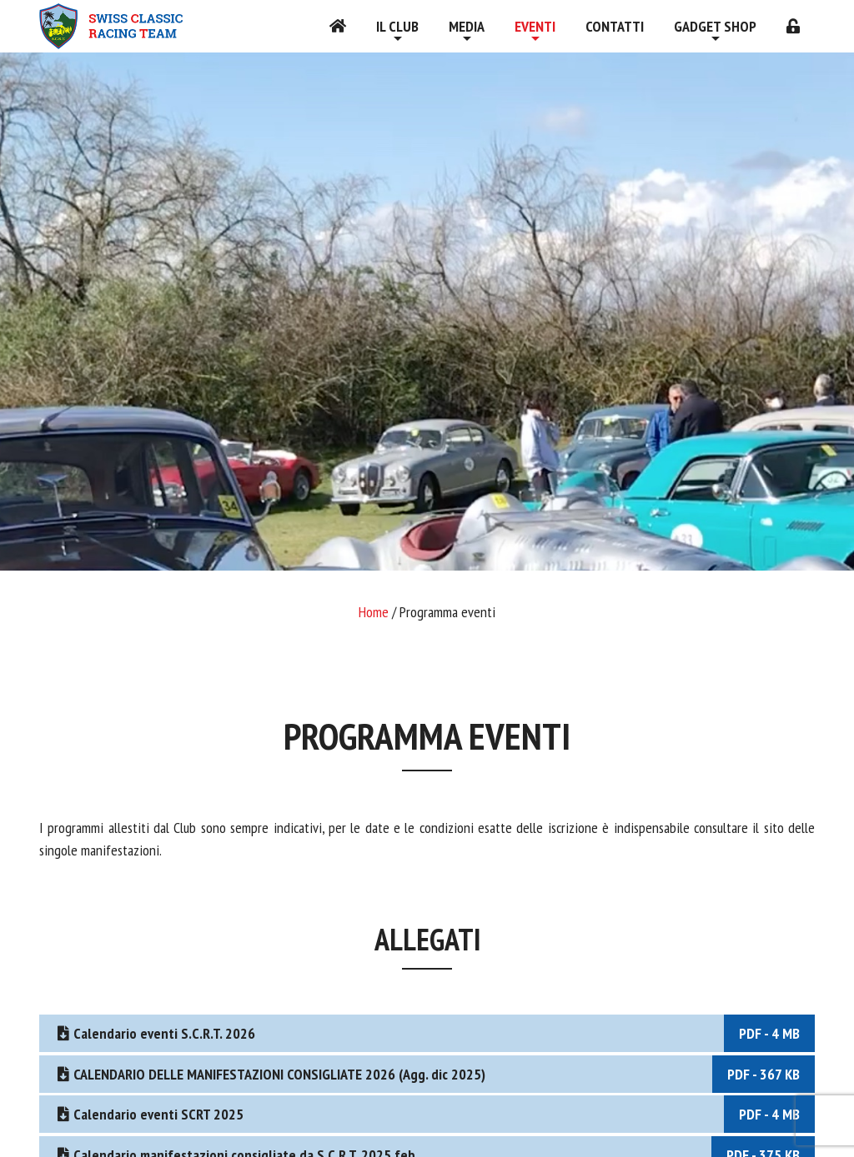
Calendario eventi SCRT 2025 (434, 1114)
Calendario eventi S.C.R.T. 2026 (434, 1033)
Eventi (535, 26)
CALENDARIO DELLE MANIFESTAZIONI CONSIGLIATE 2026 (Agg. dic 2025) (434, 1074)
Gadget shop (715, 26)
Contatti (614, 26)
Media (467, 26)
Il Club (397, 26)
